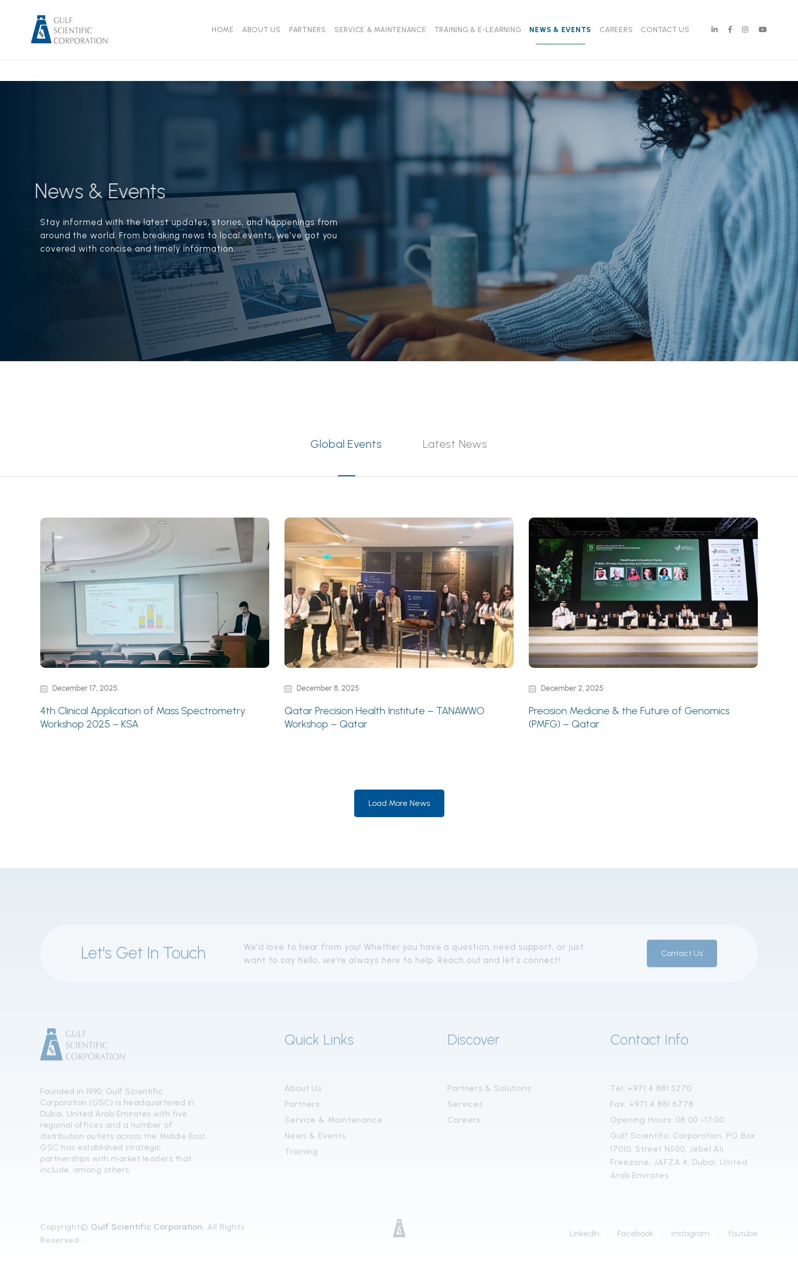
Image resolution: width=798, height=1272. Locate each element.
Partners (307, 29)
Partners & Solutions (489, 1091)
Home (223, 29)
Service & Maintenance (380, 29)
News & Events (560, 29)
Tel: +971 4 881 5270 (651, 1091)
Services (465, 1107)
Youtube (742, 1236)
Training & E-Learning (478, 29)
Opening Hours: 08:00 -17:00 (667, 1122)
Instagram (690, 1236)
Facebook (635, 1236)
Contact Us (665, 29)
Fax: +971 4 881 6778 (652, 1107)
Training (301, 1154)
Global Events (346, 444)
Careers (616, 29)
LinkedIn (584, 1236)
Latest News (455, 444)
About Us (261, 29)
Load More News (399, 803)
